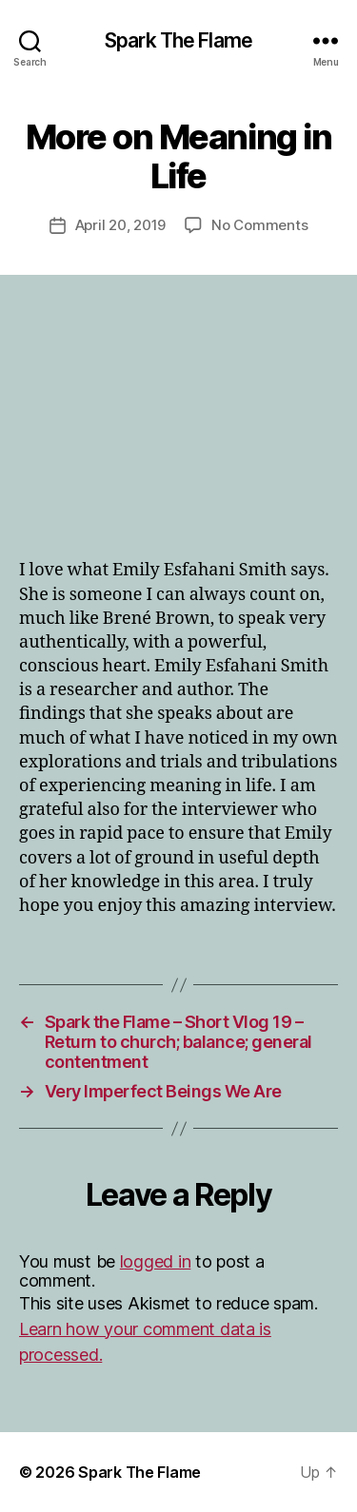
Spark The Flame (178, 40)
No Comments (259, 225)
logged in (155, 1261)
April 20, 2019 (120, 225)
